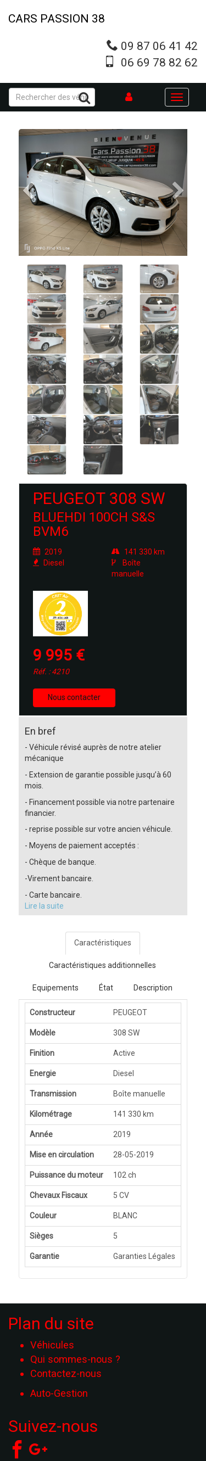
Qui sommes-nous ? (75, 1359)
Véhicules (52, 1345)
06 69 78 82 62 (159, 62)
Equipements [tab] (55, 987)
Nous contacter (74, 697)
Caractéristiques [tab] (102, 942)
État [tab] (106, 987)
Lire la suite (44, 906)
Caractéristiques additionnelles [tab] (102, 965)
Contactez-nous (66, 1373)
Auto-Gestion (59, 1393)
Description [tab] (152, 987)
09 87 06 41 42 (159, 46)
